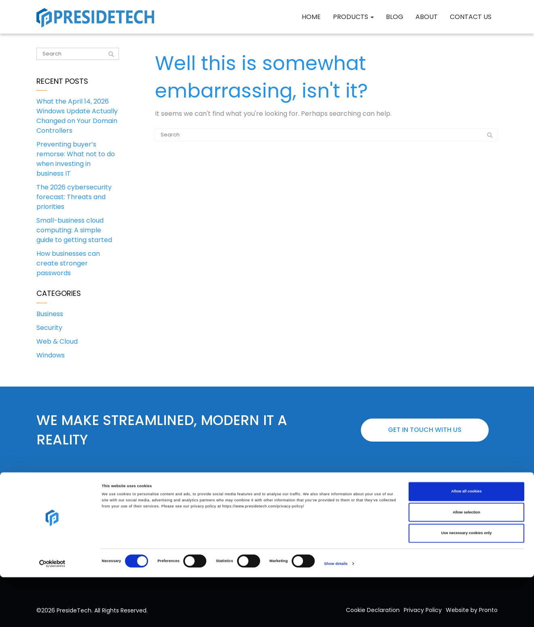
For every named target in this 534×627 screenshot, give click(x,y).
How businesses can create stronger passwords (68, 263)
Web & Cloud (57, 341)
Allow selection (466, 562)
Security (49, 327)
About (426, 16)
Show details (336, 614)
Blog (394, 16)
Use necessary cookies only (466, 583)
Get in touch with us (425, 429)
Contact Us (471, 16)
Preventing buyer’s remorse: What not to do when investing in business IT (75, 159)
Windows (50, 355)
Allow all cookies (466, 541)
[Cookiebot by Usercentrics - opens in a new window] (52, 613)
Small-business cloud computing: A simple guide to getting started (74, 230)
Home (311, 16)
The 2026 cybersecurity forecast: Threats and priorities (74, 197)
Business (49, 314)
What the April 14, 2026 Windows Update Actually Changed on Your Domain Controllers (77, 116)
